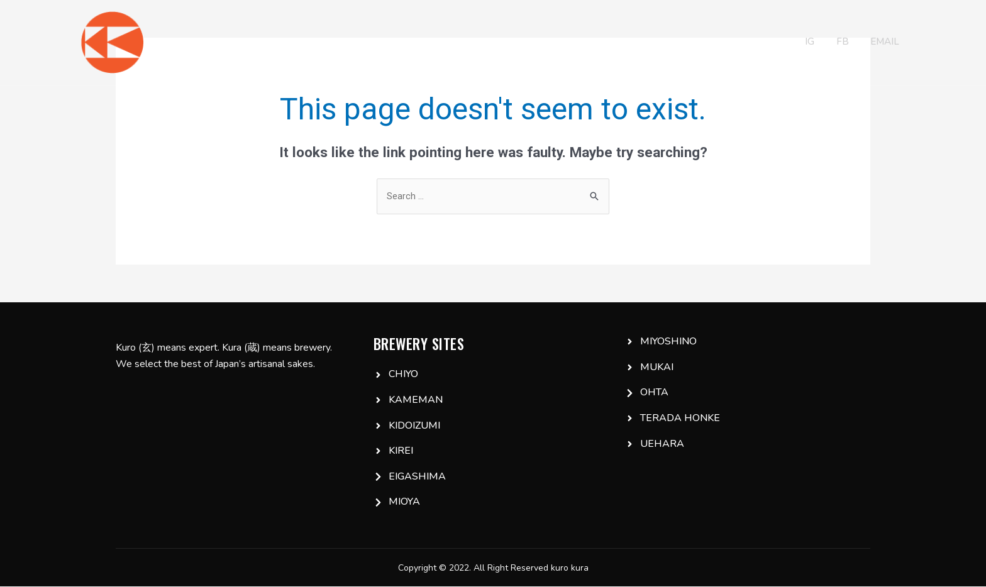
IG (804, 42)
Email (881, 42)
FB (838, 42)
